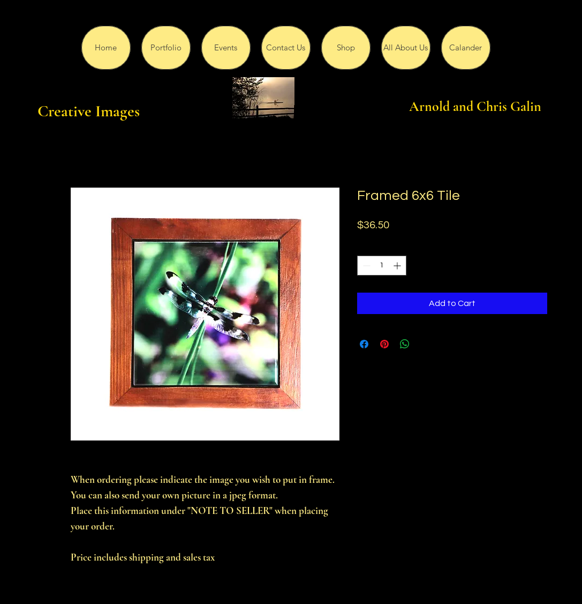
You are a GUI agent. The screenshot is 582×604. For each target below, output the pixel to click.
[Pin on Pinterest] (384, 344)
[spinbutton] (381, 265)
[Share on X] (425, 344)
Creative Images (88, 111)
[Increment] (398, 265)
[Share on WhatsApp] (404, 344)
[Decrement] (365, 265)
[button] (166, 48)
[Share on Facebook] (364, 344)
